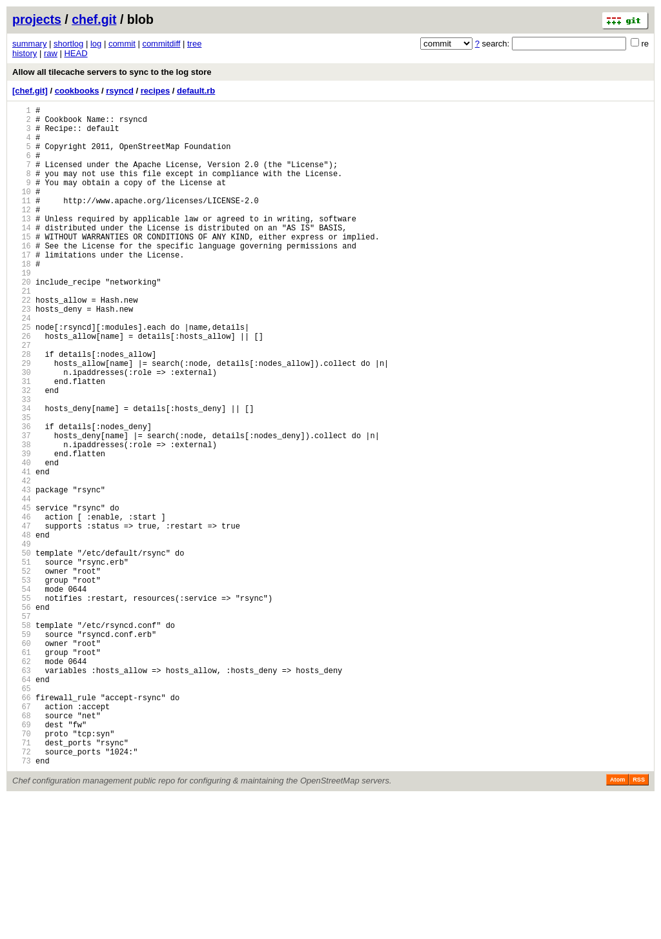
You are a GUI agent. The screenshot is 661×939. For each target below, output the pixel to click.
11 (21, 221)
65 (21, 814)
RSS (639, 921)
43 (21, 572)
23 (21, 353)
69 (21, 858)
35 (21, 485)
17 (21, 287)
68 (21, 847)
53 (21, 682)
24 (21, 364)
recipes (155, 91)
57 (21, 726)
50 (21, 649)
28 (21, 408)
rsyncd (120, 91)
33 (21, 463)
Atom (617, 921)
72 (21, 890)
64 (21, 803)
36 (21, 495)
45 (21, 594)
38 (21, 517)
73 (21, 901)
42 (21, 561)
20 (21, 320)
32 (21, 452)
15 (21, 265)
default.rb (196, 91)
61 (21, 770)
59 (21, 748)
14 (21, 254)
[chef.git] (30, 91)
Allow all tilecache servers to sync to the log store (112, 72)
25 (21, 375)
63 (21, 792)
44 (21, 583)
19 (21, 309)
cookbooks (77, 91)
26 (21, 386)
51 (21, 660)
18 (21, 298)
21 (21, 331)
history (24, 53)
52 (21, 671)
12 (21, 232)
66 (21, 825)
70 (21, 868)
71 (21, 879)
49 (21, 638)
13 (21, 243)
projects (36, 19)
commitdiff (161, 43)
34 (21, 474)
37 (21, 506)
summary (29, 43)
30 (21, 430)
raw (50, 53)
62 (21, 781)
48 (21, 627)
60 (21, 759)
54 (21, 693)
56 (21, 715)
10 (21, 210)
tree (194, 43)
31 (21, 441)
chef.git (94, 19)
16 (21, 276)
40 (21, 539)
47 (21, 616)
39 (21, 528)
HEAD (75, 53)
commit (122, 43)
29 (21, 419)
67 (21, 836)
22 (21, 342)
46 (21, 605)
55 (21, 704)
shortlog (68, 43)
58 (21, 737)
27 (21, 397)
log (95, 43)
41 (21, 550)
